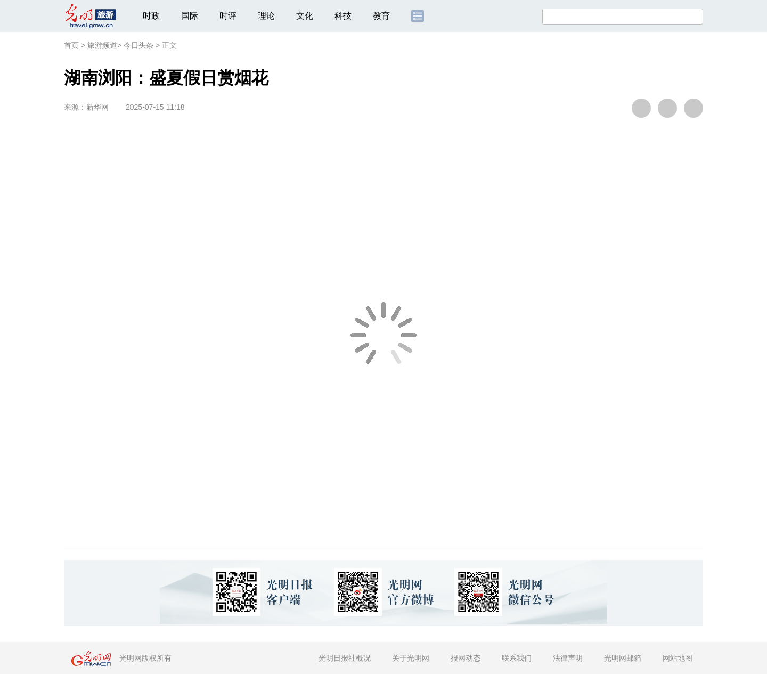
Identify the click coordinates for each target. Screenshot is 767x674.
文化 (304, 15)
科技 (343, 15)
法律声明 (568, 658)
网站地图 (677, 658)
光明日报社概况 (345, 658)
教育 (381, 15)
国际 (189, 15)
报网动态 (465, 658)
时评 (227, 15)
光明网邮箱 (622, 658)
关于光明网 (410, 658)
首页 (71, 45)
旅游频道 (102, 45)
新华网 (97, 107)
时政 (151, 15)
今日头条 (138, 45)
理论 (266, 15)
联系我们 (517, 658)
